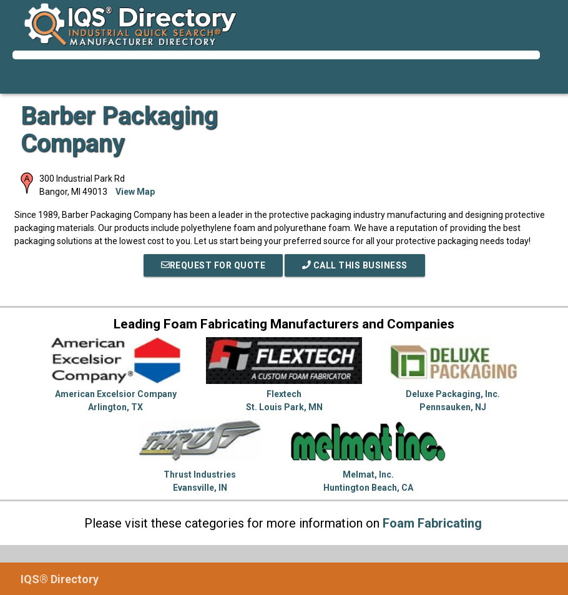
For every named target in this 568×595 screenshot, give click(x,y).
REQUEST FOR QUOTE (213, 265)
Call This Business (355, 265)
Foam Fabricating (432, 523)
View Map (135, 192)
